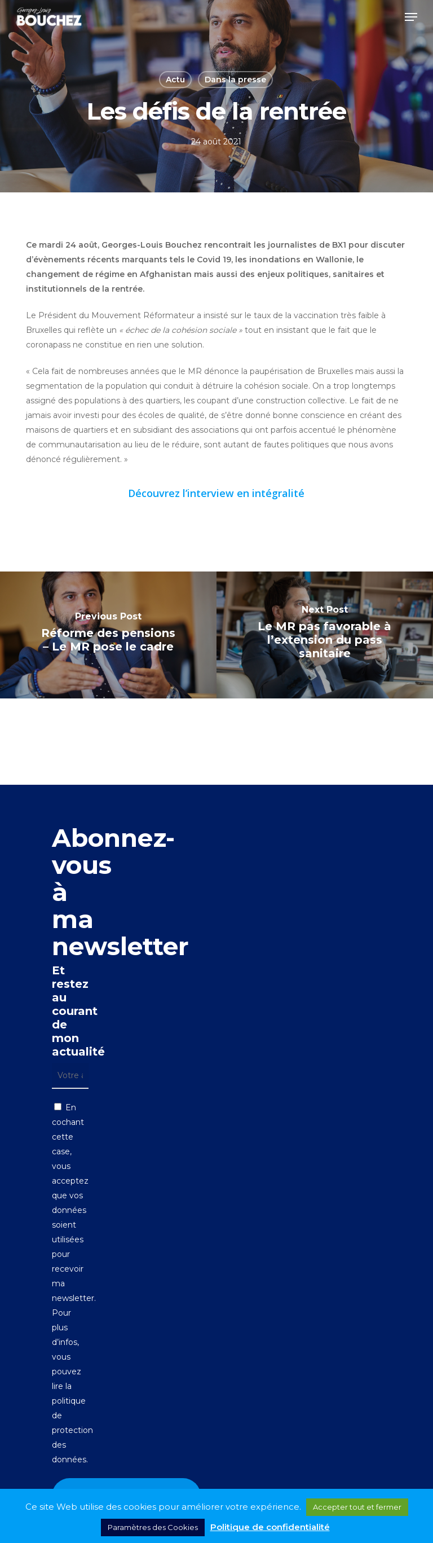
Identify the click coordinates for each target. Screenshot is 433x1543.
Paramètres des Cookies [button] (153, 1527)
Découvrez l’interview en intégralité (216, 493)
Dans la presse (235, 79)
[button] (411, 17)
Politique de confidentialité (270, 1527)
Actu (175, 79)
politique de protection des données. (72, 1430)
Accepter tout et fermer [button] (357, 1506)
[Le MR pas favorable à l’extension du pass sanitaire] (324, 635)
